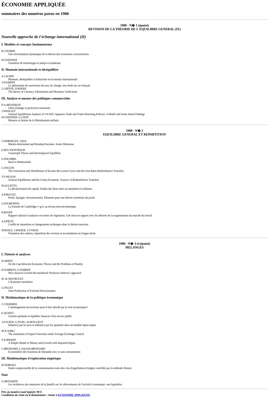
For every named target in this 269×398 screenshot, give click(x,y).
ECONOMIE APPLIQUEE (74, 395)
